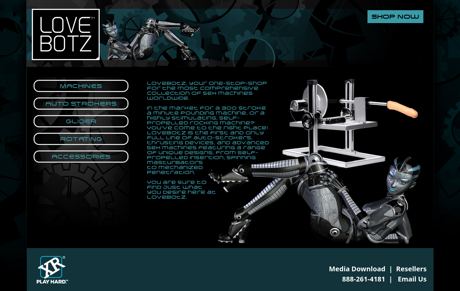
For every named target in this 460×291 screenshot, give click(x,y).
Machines (81, 86)
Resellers (411, 268)
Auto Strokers (81, 103)
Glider (81, 121)
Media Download (357, 268)
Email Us (412, 279)
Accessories (81, 156)
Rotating (81, 139)
